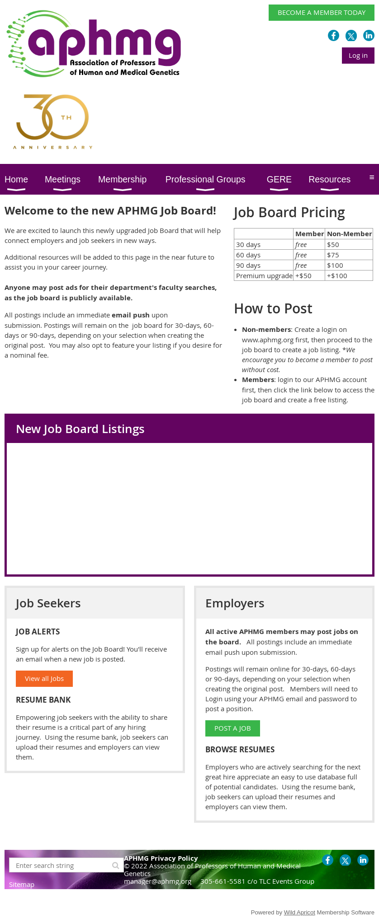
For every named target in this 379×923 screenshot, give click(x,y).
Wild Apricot (299, 912)
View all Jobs (44, 678)
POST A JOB (232, 727)
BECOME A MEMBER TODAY (321, 12)
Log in (358, 55)
